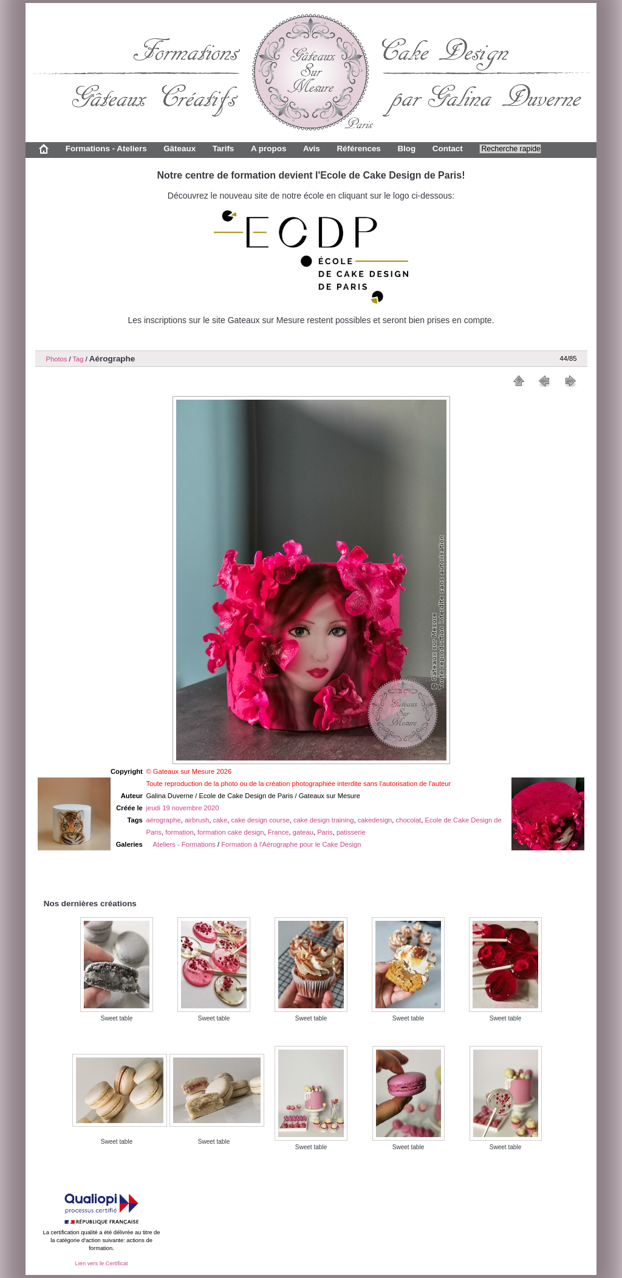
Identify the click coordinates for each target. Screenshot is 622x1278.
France (278, 832)
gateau (303, 832)
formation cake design (230, 832)
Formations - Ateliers (106, 148)
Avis (311, 148)
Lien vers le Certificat (101, 1263)
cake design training (323, 820)
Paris (325, 832)
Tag (77, 359)
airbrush (197, 820)
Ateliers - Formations (184, 844)
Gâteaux (179, 148)
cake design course (260, 820)
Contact (447, 148)
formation (179, 832)
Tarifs (223, 148)
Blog (406, 148)
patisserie (351, 832)
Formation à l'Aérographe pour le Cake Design (291, 844)
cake (220, 820)
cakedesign (375, 820)
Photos (56, 359)
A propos (268, 148)
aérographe (163, 820)
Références (358, 148)
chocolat (409, 820)
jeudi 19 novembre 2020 (182, 808)
